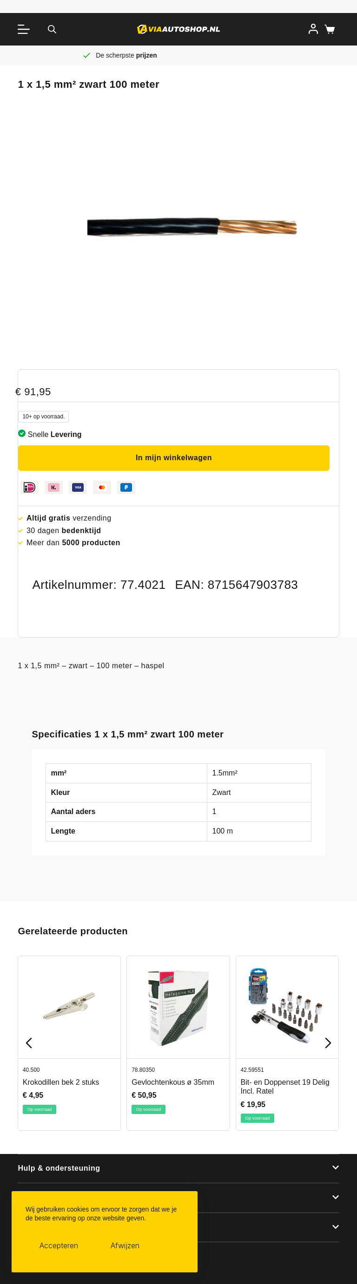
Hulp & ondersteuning (59, 1168)
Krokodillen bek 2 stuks (61, 1082)
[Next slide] (328, 1043)
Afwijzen (125, 1245)
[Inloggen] (313, 29)
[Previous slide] (29, 1043)
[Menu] (25, 29)
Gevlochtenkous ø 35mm (173, 1082)
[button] (178, 1168)
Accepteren (59, 1245)
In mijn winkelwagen (174, 458)
